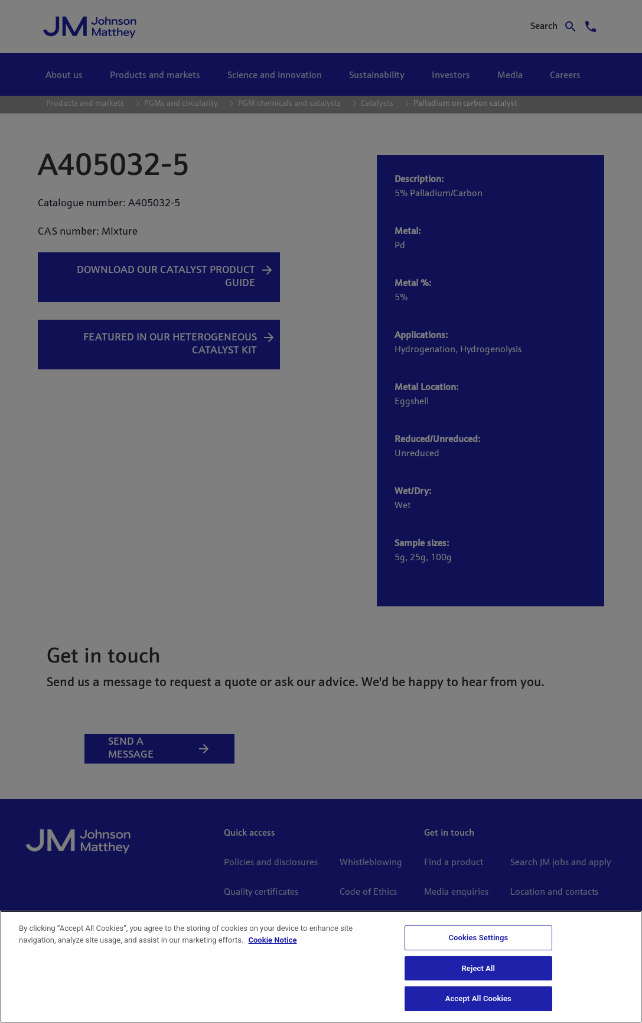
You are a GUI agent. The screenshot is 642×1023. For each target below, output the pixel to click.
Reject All (478, 968)
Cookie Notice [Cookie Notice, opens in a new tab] (273, 940)
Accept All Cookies (478, 998)
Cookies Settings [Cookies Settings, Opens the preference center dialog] (478, 937)
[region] (321, 967)
